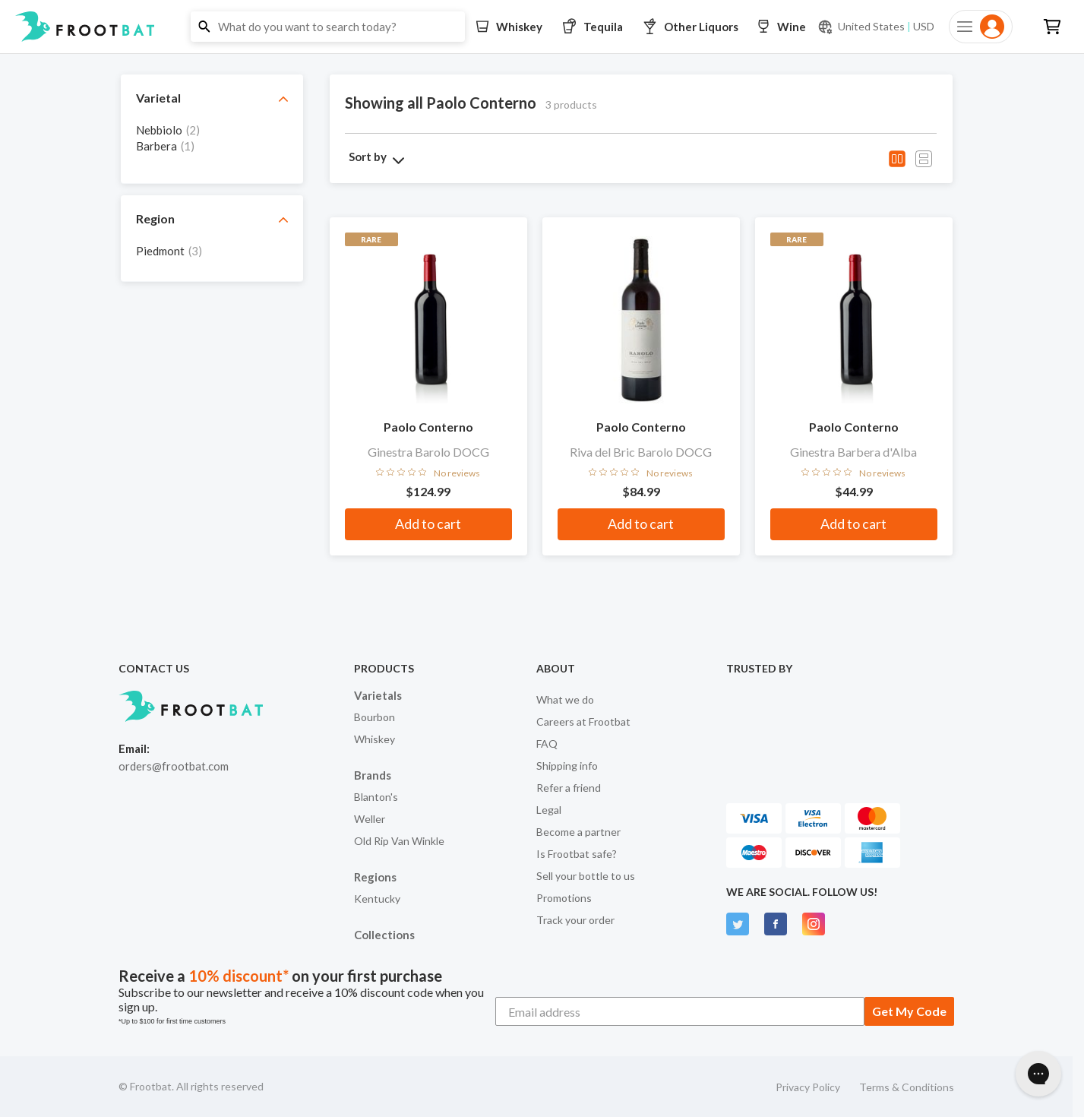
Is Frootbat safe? (576, 853)
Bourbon (374, 716)
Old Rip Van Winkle (399, 840)
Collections (384, 934)
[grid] (212, 145)
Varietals (378, 695)
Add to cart (428, 523)
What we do (565, 699)
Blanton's (376, 796)
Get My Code (909, 1011)
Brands (372, 775)
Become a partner (578, 831)
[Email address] (679, 1011)
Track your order (575, 919)
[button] (542, 26)
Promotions (564, 897)
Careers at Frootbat (583, 721)
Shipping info (567, 765)
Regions (375, 877)
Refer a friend (568, 787)
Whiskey (374, 739)
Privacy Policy (808, 1087)
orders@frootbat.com (174, 766)
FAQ (547, 743)
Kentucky (377, 898)
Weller (369, 818)
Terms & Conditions (906, 1087)
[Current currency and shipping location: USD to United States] (875, 26)
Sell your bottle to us (585, 875)
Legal (548, 809)
